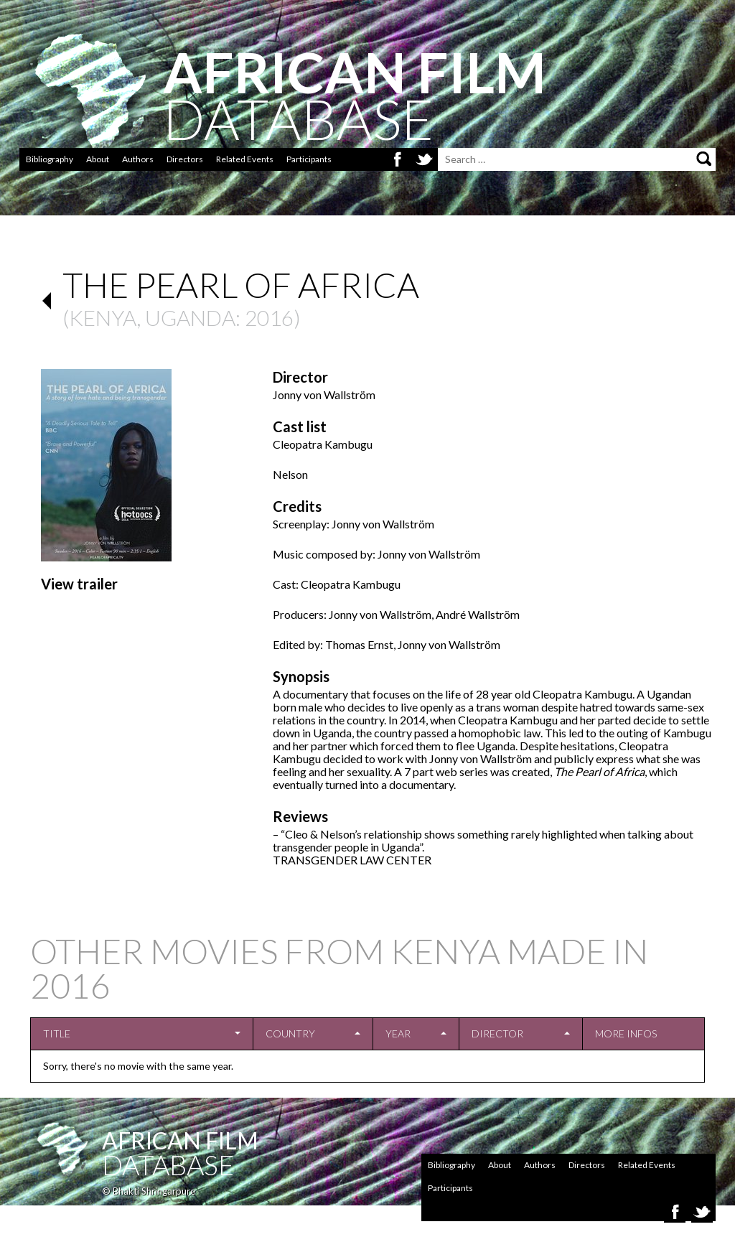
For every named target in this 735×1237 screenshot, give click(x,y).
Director (497, 1033)
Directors (185, 159)
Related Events (244, 159)
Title (56, 1033)
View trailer (79, 583)
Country (290, 1033)
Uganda (190, 317)
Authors (138, 159)
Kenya (102, 317)
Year (398, 1033)
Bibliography (49, 159)
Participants (309, 159)
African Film (180, 1140)
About (97, 159)
